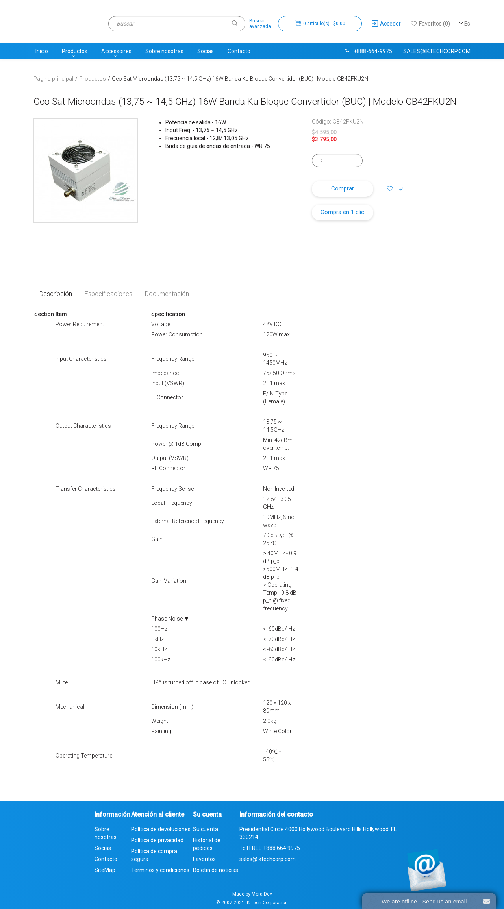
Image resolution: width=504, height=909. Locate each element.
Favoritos (204, 859)
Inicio (41, 51)
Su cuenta (205, 829)
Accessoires (116, 51)
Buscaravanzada (260, 23)
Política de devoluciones (161, 829)
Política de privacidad (157, 840)
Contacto (239, 51)
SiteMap (104, 870)
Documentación (167, 293)
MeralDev (262, 894)
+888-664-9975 (368, 51)
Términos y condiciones (160, 870)
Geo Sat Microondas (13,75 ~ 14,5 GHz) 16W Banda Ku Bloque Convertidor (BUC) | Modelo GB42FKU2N (240, 79)
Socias (205, 51)
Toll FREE (269, 848)
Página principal (53, 79)
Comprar (342, 188)
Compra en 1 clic (342, 212)
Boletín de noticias (215, 870)
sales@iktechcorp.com (437, 51)
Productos (74, 51)
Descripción (55, 293)
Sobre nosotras (164, 51)
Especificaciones (108, 293)
